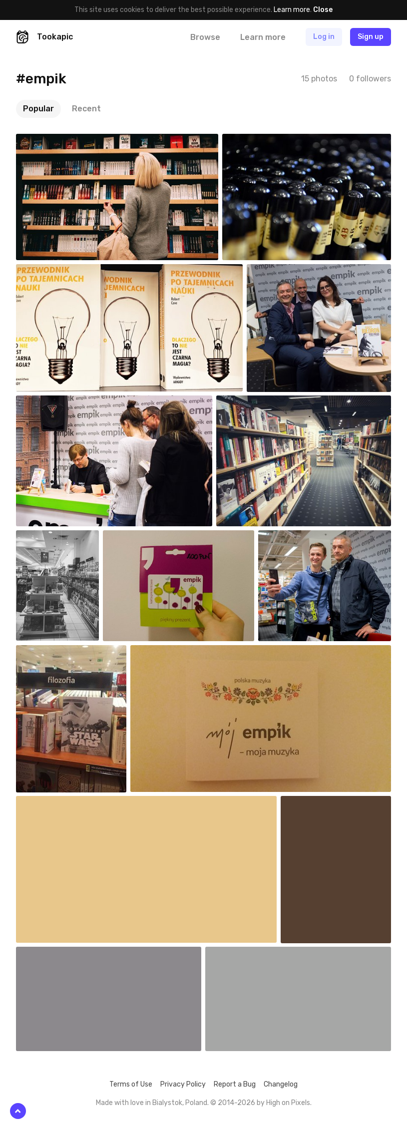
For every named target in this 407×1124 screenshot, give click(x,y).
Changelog (281, 1084)
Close (323, 9)
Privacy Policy (183, 1084)
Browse (205, 37)
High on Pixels (288, 1103)
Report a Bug (235, 1084)
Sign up (371, 36)
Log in (324, 36)
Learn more (292, 9)
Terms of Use (130, 1084)
